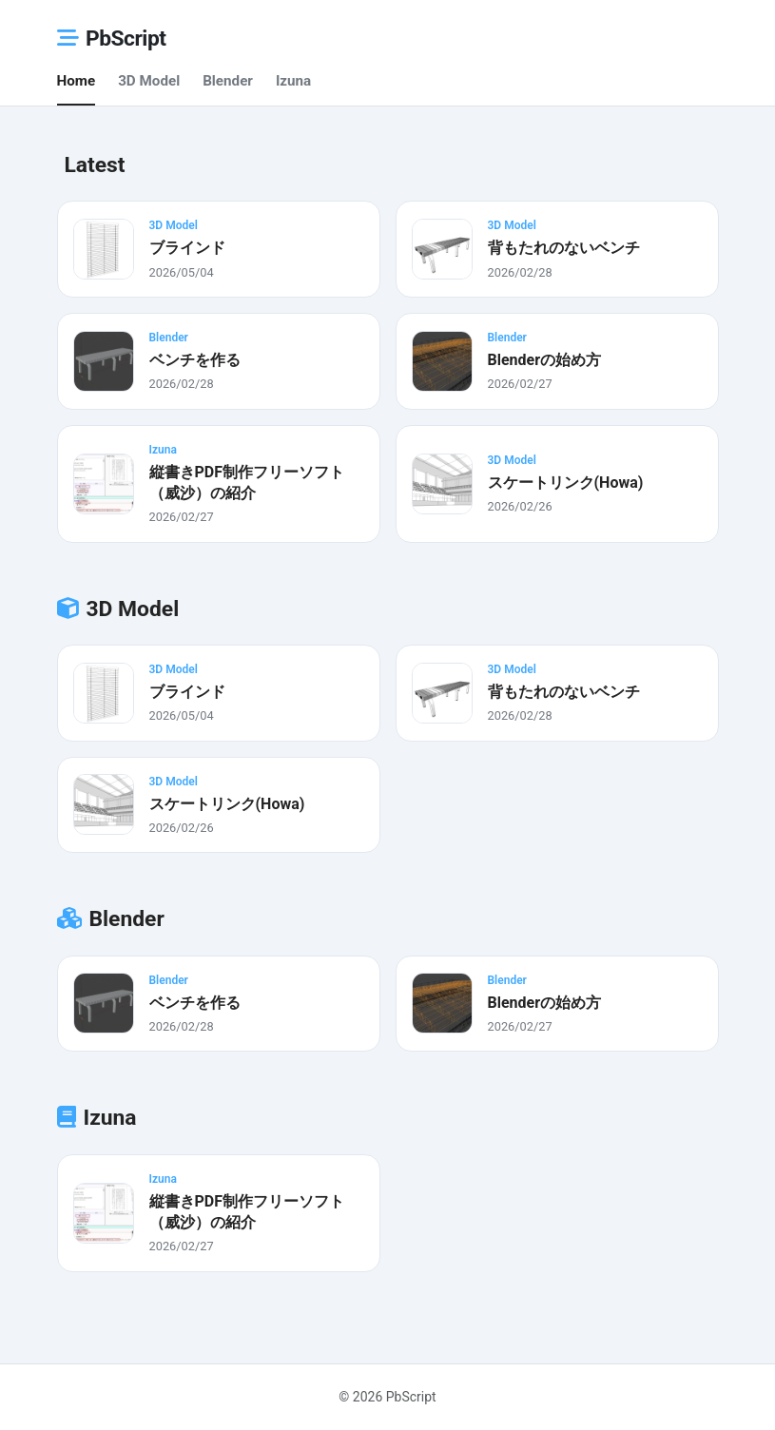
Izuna (293, 80)
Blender (228, 80)
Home (76, 80)
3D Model (149, 80)
